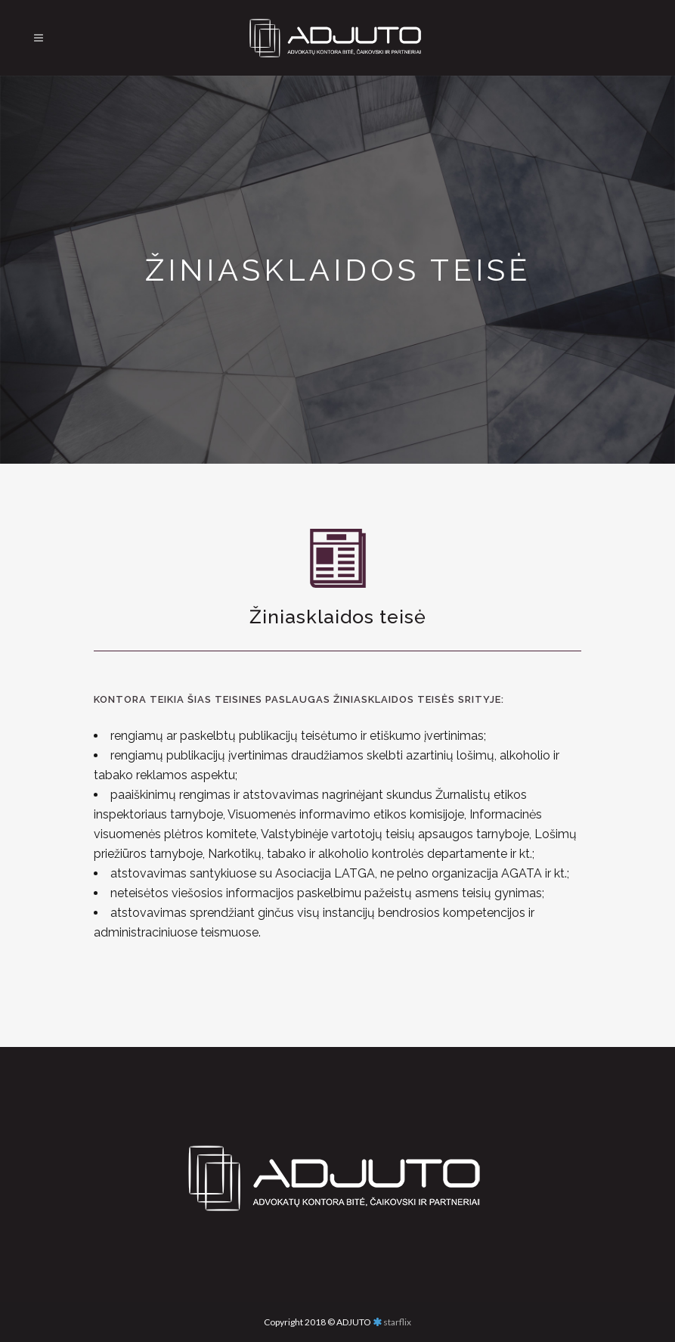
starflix (397, 1322)
